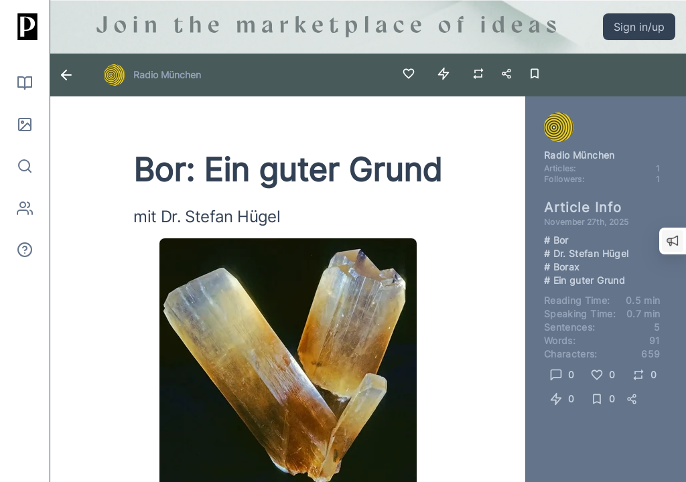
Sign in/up (639, 26)
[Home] (25, 26)
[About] (24, 249)
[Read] (24, 83)
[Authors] (24, 208)
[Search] (24, 166)
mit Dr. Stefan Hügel (206, 216)
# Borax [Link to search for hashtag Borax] (561, 266)
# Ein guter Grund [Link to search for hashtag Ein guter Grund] (584, 280)
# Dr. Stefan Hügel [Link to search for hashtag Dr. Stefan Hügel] (586, 253)
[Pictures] (24, 124)
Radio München (167, 74)
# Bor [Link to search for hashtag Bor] (556, 240)
